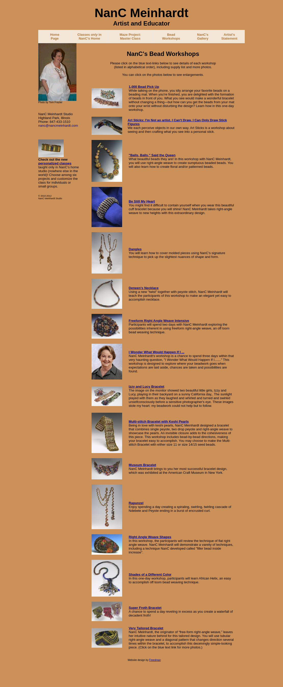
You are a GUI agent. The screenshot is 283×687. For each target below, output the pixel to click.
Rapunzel (136, 503)
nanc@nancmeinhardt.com (58, 125)
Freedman (155, 660)
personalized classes (54, 163)
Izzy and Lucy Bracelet (146, 386)
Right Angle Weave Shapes (150, 537)
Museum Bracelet (142, 465)
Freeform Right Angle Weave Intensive (159, 321)
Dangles (135, 249)
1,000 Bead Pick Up (144, 87)
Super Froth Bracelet (145, 608)
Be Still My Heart (142, 201)
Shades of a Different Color (150, 574)
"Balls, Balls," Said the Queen (152, 155)
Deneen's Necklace (144, 288)
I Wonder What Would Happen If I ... (156, 352)
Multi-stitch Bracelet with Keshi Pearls (159, 421)
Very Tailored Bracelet (146, 628)
